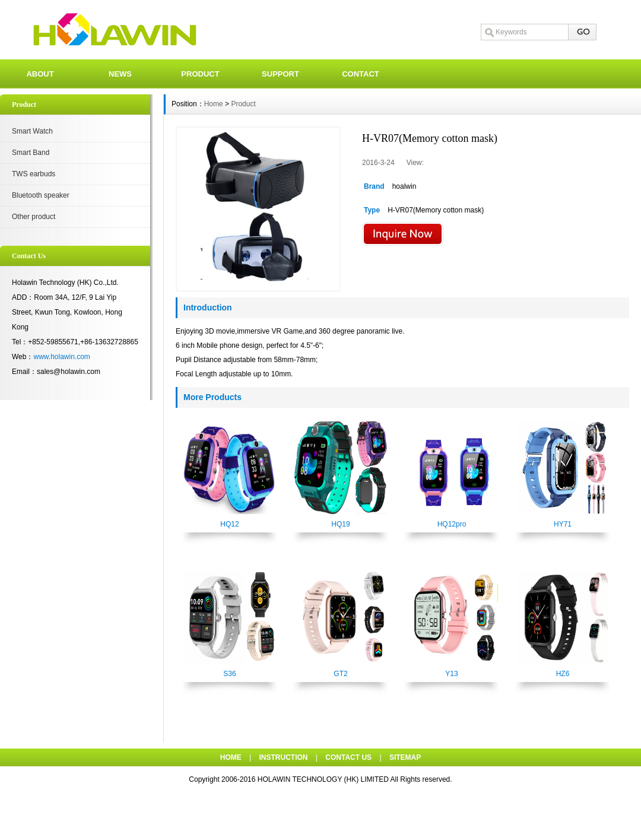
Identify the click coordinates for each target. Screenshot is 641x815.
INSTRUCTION (283, 757)
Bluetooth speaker (40, 195)
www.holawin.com (61, 357)
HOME (231, 757)
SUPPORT (280, 73)
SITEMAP (405, 757)
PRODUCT (200, 73)
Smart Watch (32, 131)
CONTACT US (348, 757)
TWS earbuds (33, 174)
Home (213, 104)
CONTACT (360, 73)
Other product (33, 217)
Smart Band (30, 152)
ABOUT (39, 73)
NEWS (120, 73)
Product (243, 104)
